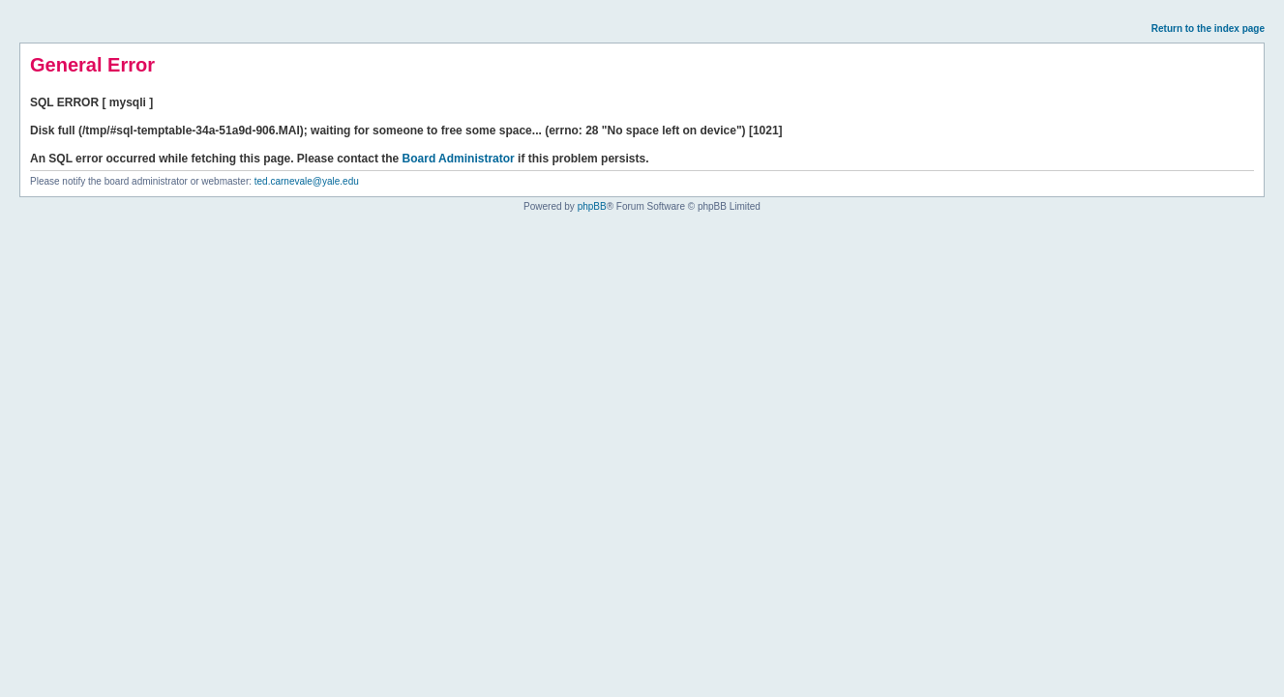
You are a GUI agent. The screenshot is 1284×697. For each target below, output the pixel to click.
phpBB (592, 206)
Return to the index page (1208, 28)
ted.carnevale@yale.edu (306, 181)
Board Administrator (459, 158)
